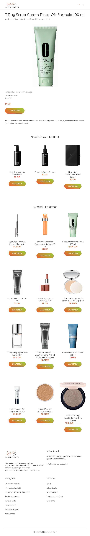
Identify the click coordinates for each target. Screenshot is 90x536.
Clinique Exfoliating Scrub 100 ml (73, 243)
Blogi (49, 484)
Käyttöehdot (52, 492)
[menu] (83, 4)
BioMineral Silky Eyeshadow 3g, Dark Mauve (73, 418)
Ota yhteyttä (52, 488)
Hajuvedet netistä (12, 484)
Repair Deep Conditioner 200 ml (72, 353)
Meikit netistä (10, 505)
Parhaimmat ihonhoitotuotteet (17, 492)
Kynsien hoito (10, 501)
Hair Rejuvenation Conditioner (17, 173)
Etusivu (8, 19)
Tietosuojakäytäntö (55, 496)
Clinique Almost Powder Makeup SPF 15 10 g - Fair (73, 299)
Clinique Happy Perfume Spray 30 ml (17, 353)
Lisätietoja (15, 111)
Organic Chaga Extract (45, 172)
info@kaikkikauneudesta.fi (57, 464)
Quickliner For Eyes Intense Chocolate (17, 243)
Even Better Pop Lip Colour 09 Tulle (45, 299)
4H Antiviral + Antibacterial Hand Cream (73, 174)
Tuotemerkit (20, 92)
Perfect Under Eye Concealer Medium (17, 410)
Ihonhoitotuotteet (12, 496)
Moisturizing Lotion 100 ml (17, 299)
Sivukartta (51, 501)
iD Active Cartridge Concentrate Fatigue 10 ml (45, 244)
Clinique (29, 92)
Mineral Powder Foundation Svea (45, 410)
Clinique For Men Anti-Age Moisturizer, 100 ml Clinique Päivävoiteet (45, 355)
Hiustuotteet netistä (13, 488)
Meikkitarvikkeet (11, 509)
